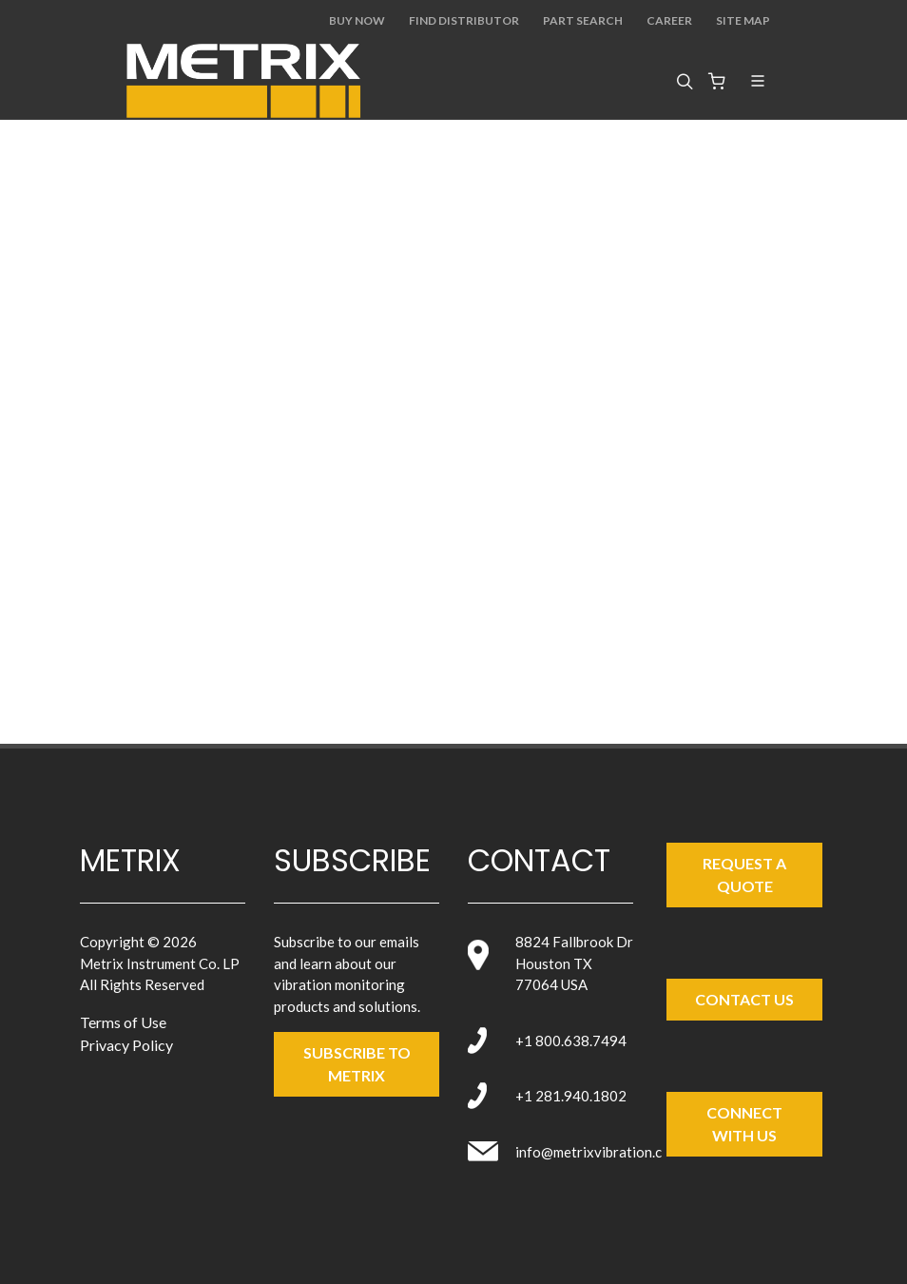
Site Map (743, 20)
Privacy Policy (126, 1045)
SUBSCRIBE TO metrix (357, 1063)
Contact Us (744, 999)
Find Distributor (464, 20)
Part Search (583, 20)
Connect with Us (744, 1123)
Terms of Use (123, 1022)
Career (669, 20)
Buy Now (357, 20)
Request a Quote (744, 874)
